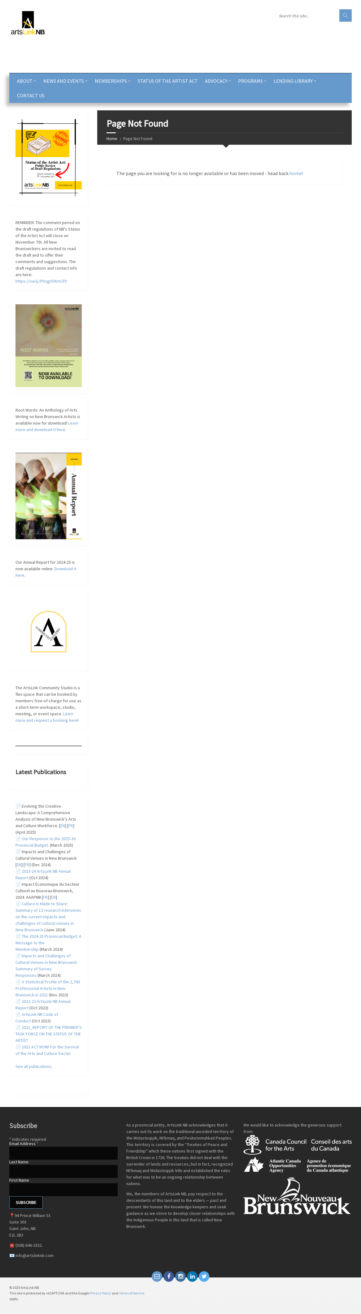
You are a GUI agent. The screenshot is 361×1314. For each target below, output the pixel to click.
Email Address (23, 1143)
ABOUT (25, 81)
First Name (19, 1180)
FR (70, 825)
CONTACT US (31, 95)
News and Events (63, 81)
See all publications (33, 1066)
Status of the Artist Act (168, 81)
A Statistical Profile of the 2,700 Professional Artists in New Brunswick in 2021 (47, 988)
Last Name (18, 1162)
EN (62, 825)
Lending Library (293, 81)
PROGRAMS (250, 81)
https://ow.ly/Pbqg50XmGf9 (41, 281)
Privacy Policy (100, 1293)
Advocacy (216, 81)
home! (296, 173)
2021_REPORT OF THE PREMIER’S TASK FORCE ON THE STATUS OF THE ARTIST (48, 1034)
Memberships (111, 81)
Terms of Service (131, 1293)
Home (112, 138)
